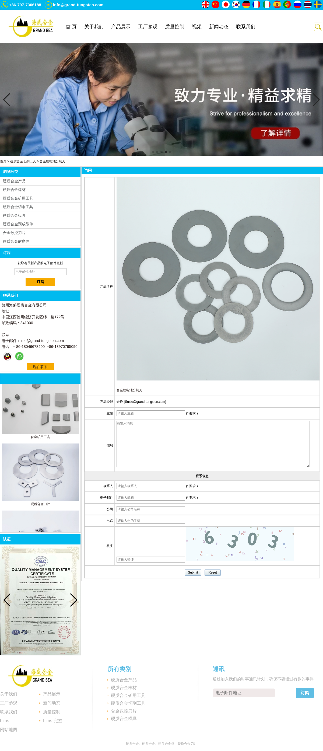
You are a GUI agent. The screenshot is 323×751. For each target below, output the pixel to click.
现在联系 (40, 367)
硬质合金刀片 (40, 506)
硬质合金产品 (14, 181)
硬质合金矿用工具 (18, 198)
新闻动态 (219, 26)
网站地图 (8, 729)
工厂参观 (147, 26)
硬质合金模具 (14, 215)
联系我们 (245, 26)
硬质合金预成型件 (18, 224)
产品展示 (121, 26)
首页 (3, 161)
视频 (197, 26)
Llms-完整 (52, 720)
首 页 (71, 26)
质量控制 (174, 26)
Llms (4, 720)
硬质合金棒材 (14, 189)
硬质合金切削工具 (23, 161)
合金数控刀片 (14, 232)
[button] (153, 152)
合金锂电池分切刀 (129, 390)
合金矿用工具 (40, 439)
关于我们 (94, 26)
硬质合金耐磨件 (16, 241)
